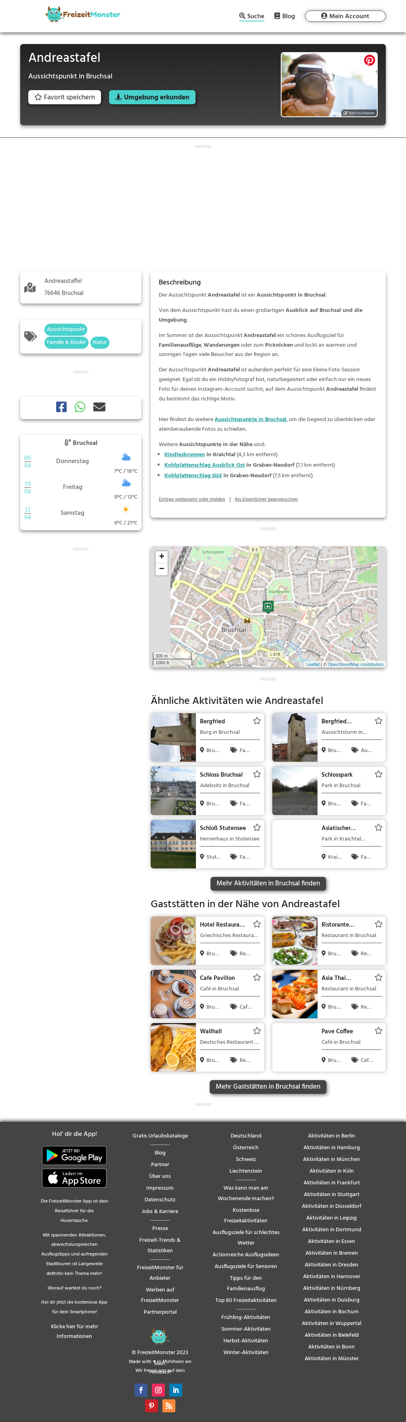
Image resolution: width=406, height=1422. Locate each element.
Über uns (160, 1176)
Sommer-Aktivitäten (246, 1329)
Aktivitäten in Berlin (331, 1136)
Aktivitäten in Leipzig (331, 1218)
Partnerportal (160, 1312)
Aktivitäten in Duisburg (332, 1300)
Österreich (246, 1147)
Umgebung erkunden (156, 97)
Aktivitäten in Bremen (331, 1253)
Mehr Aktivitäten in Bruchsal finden (268, 883)
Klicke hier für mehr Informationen (74, 1331)
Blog (288, 16)
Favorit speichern (64, 97)
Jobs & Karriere (160, 1211)
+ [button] (161, 557)
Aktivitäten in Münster (332, 1358)
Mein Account (349, 16)
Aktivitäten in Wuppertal (331, 1323)
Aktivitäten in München (331, 1159)
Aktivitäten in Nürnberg (331, 1288)
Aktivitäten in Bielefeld (332, 1335)
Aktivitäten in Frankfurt (331, 1183)
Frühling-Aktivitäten (245, 1317)
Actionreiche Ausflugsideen (245, 1255)
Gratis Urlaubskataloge (160, 1136)
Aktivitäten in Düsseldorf (332, 1206)
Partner (160, 1164)
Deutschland (246, 1136)
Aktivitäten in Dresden (331, 1265)
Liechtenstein (245, 1171)
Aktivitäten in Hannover (331, 1276)
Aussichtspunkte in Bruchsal (250, 419)
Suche (255, 17)
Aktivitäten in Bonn (331, 1347)
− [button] (161, 569)
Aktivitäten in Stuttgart (332, 1194)
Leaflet (313, 664)
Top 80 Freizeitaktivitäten (246, 1300)
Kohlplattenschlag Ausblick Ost (204, 465)
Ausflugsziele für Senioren (246, 1266)
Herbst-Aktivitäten (245, 1341)
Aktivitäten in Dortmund (331, 1230)
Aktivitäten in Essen (331, 1241)
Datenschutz (160, 1200)
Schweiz (246, 1159)
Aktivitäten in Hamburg (331, 1147)
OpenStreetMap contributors (356, 664)
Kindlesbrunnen (184, 454)
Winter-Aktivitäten (246, 1352)
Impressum (160, 1188)
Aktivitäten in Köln (331, 1171)
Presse (160, 1228)
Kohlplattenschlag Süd (193, 475)
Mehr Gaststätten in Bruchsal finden (268, 1086)
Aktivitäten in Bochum (332, 1312)
